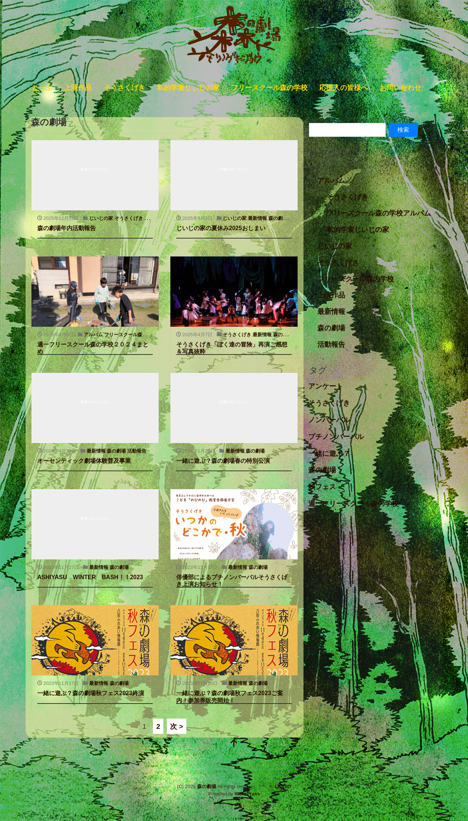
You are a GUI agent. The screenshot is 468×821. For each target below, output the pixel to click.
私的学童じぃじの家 (188, 87)
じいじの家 (101, 218)
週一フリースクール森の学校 (353, 503)
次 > (176, 726)
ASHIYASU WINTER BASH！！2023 (90, 577)
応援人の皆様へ (343, 87)
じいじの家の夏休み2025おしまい (220, 228)
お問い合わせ (400, 87)
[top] (234, 744)
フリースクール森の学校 (269, 87)
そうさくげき (124, 87)
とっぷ (41, 87)
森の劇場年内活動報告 (66, 228)
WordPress (247, 793)
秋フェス (322, 487)
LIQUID (283, 786)
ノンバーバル (329, 420)
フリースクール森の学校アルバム (379, 213)
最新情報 (257, 218)
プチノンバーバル (336, 437)
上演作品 (78, 87)
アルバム (93, 334)
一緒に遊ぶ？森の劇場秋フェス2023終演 (90, 693)
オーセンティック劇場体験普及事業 (84, 461)
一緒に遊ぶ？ (329, 453)
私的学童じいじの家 (358, 229)
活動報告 (136, 451)
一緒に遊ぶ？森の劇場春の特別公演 (223, 461)
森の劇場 (277, 218)
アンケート (325, 386)
